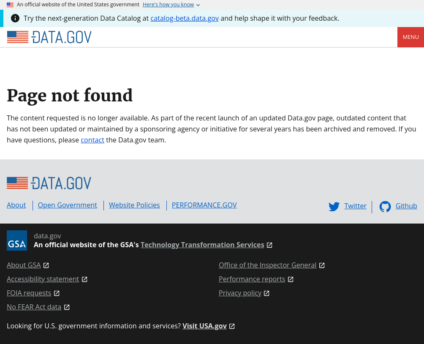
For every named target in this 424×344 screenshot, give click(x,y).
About (16, 205)
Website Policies (134, 205)
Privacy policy (240, 293)
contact (92, 140)
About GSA (24, 265)
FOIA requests (29, 293)
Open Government (67, 205)
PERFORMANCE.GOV (204, 205)
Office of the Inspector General (267, 265)
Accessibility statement (43, 279)
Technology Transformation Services (202, 244)
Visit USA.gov (204, 326)
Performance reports (252, 279)
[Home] (49, 37)
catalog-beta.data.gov (184, 18)
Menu (410, 37)
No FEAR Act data (34, 307)
